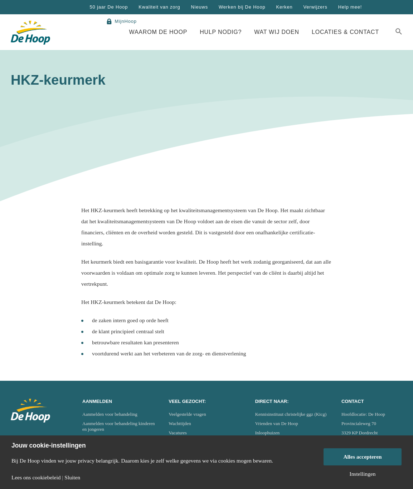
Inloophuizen (267, 432)
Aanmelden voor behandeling (109, 414)
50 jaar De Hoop (109, 7)
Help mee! (350, 7)
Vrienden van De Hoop (276, 423)
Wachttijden (180, 423)
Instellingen (362, 473)
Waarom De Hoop (158, 32)
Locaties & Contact (345, 32)
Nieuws (199, 7)
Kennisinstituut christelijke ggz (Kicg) (291, 414)
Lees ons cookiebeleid (35, 477)
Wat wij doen (276, 32)
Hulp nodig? (221, 32)
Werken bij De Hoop (242, 7)
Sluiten (72, 477)
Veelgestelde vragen (187, 414)
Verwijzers (315, 7)
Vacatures (178, 432)
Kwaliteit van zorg (159, 7)
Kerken (284, 7)
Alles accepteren (362, 457)
